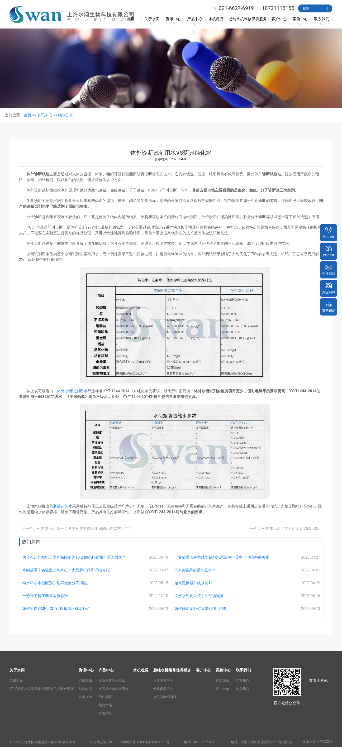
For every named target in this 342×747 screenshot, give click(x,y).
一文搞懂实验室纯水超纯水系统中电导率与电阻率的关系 (221, 557)
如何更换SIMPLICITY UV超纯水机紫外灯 (56, 608)
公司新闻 (85, 681)
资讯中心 (173, 19)
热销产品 (105, 705)
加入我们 (242, 689)
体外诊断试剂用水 (72, 391)
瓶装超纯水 (62, 506)
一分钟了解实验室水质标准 (45, 596)
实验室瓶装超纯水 (112, 681)
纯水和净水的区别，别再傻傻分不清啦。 (56, 583)
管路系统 (105, 713)
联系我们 (321, 19)
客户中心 (279, 19)
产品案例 (222, 681)
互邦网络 (325, 742)
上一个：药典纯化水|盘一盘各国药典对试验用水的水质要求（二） (77, 528)
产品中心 (194, 19)
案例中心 (300, 19)
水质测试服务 (163, 681)
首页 (130, 19)
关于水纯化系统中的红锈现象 (199, 596)
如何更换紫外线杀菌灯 (193, 583)
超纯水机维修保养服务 (248, 19)
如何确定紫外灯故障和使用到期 (201, 608)
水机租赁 (216, 19)
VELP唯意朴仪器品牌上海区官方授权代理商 (42, 689)
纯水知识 (65, 115)
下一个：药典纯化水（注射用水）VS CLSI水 (283, 528)
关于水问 (152, 19)
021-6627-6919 (205, 742)
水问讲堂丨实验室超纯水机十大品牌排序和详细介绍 (66, 570)
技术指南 (85, 697)
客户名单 (222, 689)
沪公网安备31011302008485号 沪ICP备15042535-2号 (130, 742)
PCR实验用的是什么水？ (195, 570)
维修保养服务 (163, 689)
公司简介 (16, 681)
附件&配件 (106, 697)
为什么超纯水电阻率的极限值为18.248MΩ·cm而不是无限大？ (74, 557)
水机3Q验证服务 (165, 697)
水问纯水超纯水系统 (113, 689)
